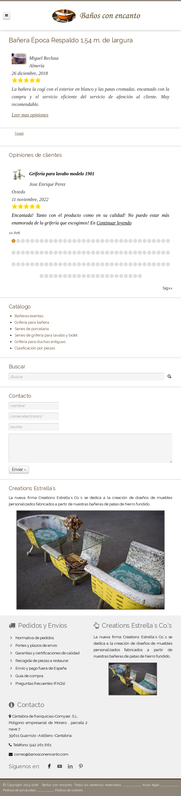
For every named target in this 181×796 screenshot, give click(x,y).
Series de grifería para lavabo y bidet (46, 335)
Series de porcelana (32, 329)
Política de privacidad (19, 790)
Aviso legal (150, 785)
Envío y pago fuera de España (41, 668)
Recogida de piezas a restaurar (42, 660)
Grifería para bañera (32, 322)
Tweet (19, 133)
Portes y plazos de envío (36, 645)
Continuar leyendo (114, 222)
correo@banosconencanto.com (41, 754)
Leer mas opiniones (30, 114)
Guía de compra (29, 676)
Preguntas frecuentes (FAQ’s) (40, 683)
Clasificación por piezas (35, 348)
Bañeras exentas (29, 316)
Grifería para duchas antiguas (40, 341)
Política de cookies (69, 790)
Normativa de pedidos (34, 638)
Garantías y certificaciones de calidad (47, 653)
